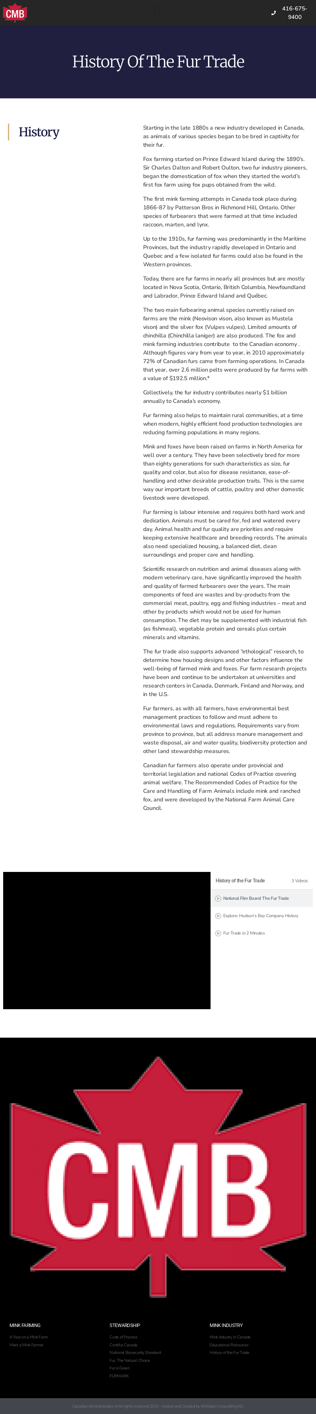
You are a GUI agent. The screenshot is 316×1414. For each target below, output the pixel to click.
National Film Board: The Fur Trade (256, 898)
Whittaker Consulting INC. (222, 1406)
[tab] (262, 898)
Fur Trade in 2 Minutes (244, 933)
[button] (158, 11)
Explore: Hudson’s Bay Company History (260, 916)
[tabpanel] (107, 940)
